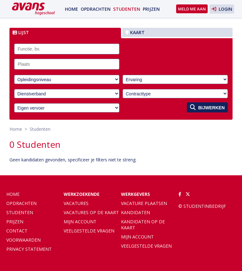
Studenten (126, 9)
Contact (16, 231)
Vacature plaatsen (144, 203)
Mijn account (80, 222)
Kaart (135, 32)
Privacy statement (29, 249)
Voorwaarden (23, 240)
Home (71, 9)
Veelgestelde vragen (89, 231)
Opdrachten (96, 9)
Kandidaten (135, 212)
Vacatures (76, 203)
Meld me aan (192, 9)
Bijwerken (207, 107)
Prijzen (151, 9)
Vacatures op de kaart (91, 212)
